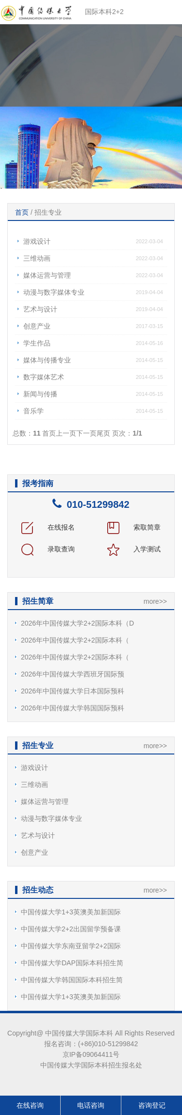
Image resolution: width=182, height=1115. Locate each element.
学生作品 (36, 343)
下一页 (86, 433)
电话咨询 (90, 1105)
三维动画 (36, 258)
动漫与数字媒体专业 (53, 292)
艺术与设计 (40, 309)
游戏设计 (36, 241)
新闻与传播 (40, 394)
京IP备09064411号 (91, 1054)
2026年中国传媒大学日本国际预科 (72, 691)
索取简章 (134, 527)
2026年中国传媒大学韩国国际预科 (72, 708)
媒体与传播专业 (47, 360)
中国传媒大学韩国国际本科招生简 (72, 980)
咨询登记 (151, 1105)
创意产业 (36, 326)
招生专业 (48, 212)
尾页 (103, 433)
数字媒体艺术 (43, 377)
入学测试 (134, 549)
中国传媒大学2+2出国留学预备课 (71, 929)
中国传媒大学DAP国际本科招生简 (72, 963)
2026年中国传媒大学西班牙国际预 (72, 674)
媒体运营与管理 (47, 275)
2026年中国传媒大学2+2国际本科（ (75, 640)
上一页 (66, 433)
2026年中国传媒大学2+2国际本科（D (77, 623)
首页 (22, 212)
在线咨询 (30, 1105)
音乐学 (33, 411)
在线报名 (48, 527)
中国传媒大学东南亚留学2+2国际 (71, 946)
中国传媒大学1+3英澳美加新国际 (71, 912)
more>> (155, 601)
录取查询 (48, 549)
